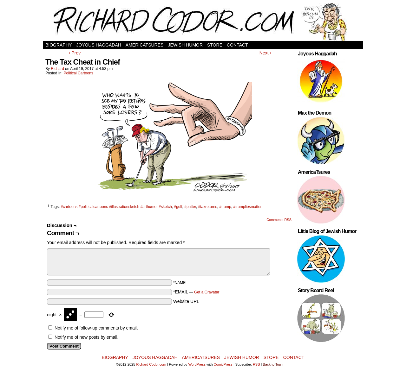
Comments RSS (278, 220)
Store (214, 44)
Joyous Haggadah (98, 44)
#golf (178, 206)
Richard (57, 68)
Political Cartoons (78, 73)
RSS (256, 364)
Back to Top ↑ (273, 364)
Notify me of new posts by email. (87, 337)
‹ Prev (75, 52)
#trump (225, 206)
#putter (190, 206)
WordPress (197, 364)
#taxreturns (207, 206)
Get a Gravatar (206, 292)
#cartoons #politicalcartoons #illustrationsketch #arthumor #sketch (116, 206)
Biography (58, 44)
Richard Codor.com (151, 364)
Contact (237, 44)
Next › (265, 52)
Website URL (186, 301)
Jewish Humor (185, 44)
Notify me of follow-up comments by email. (96, 327)
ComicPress (223, 364)
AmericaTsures (145, 44)
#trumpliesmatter (247, 206)
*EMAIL (196, 291)
